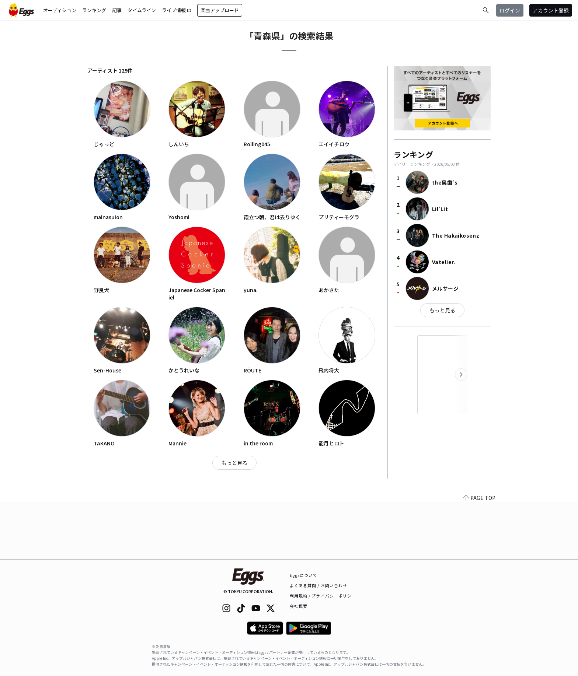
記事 (117, 10)
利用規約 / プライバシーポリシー (323, 596)
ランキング (94, 10)
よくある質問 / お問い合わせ (319, 585)
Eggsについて (304, 575)
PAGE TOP (479, 554)
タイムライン (142, 10)
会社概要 (298, 606)
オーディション (59, 10)
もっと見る (234, 462)
